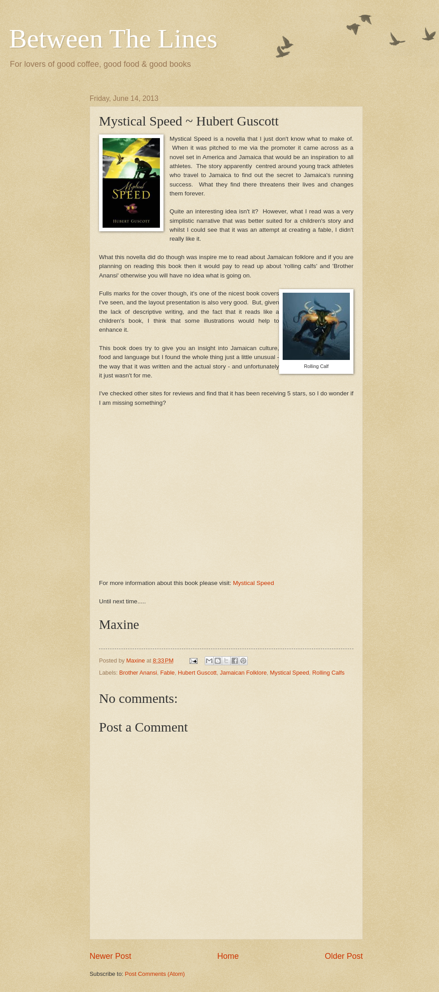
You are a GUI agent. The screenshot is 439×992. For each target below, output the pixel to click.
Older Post (344, 956)
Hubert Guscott (197, 672)
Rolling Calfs (328, 672)
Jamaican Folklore (243, 672)
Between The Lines (113, 38)
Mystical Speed (253, 583)
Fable (167, 672)
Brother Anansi (138, 672)
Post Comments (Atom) (155, 973)
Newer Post (110, 956)
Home (228, 956)
